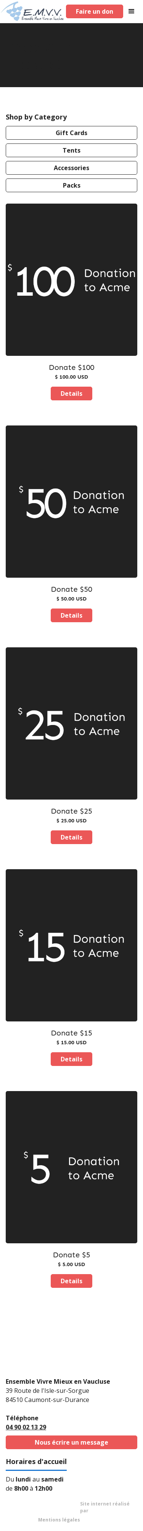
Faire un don (94, 11)
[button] (133, 11)
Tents (71, 150)
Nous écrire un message (71, 1442)
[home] (32, 11)
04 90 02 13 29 (26, 1427)
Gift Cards (71, 133)
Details (71, 393)
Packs (71, 185)
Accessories (71, 168)
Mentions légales (59, 1520)
